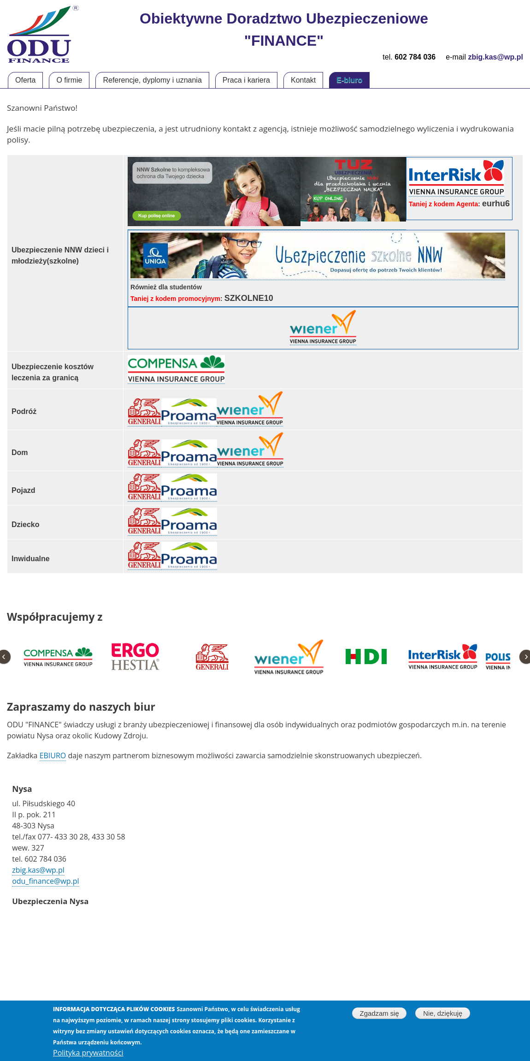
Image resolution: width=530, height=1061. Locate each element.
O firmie (69, 80)
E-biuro (349, 80)
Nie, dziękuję (442, 1013)
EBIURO (53, 755)
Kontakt (303, 80)
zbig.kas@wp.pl (38, 870)
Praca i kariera (246, 80)
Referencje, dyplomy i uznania (152, 80)
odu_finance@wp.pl (45, 881)
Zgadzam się (379, 1013)
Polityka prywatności (88, 1053)
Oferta (25, 80)
